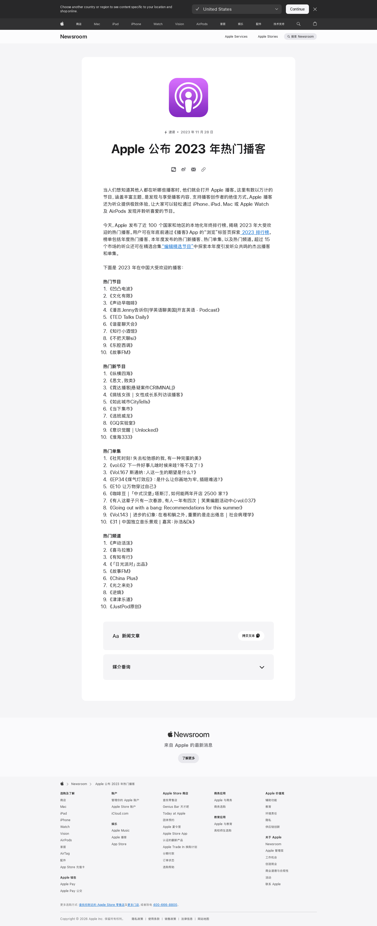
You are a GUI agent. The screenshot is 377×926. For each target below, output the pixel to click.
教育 (268, 806)
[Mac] (97, 24)
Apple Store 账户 (124, 806)
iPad (63, 813)
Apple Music (121, 830)
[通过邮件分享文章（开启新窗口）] (193, 169)
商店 (63, 800)
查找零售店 (170, 800)
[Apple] (62, 24)
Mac (63, 806)
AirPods (66, 840)
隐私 (268, 820)
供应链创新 (272, 826)
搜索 (302, 36)
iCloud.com (120, 813)
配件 (63, 860)
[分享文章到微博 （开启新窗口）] (183, 169)
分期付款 (168, 853)
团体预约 (168, 820)
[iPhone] (136, 24)
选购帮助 (168, 867)
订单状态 (168, 860)
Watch (65, 826)
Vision (64, 833)
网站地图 (203, 919)
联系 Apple (273, 884)
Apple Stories (268, 36)
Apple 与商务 (223, 800)
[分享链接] (203, 169)
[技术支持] (278, 24)
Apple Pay (67, 884)
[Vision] (179, 24)
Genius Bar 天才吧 (176, 806)
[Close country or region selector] (315, 9)
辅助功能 (271, 800)
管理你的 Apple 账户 (125, 800)
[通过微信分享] (173, 169)
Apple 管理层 (274, 850)
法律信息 (187, 919)
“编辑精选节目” (178, 246)
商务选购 (220, 806)
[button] (236, 9)
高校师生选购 (222, 830)
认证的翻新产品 (173, 840)
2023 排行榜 (254, 232)
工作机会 (271, 857)
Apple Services (236, 36)
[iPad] (115, 24)
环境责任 (271, 813)
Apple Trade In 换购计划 (180, 847)
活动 (268, 877)
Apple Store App (175, 833)
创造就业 (271, 864)
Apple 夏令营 (172, 826)
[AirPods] (202, 24)
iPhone (65, 820)
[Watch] (158, 24)
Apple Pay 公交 (71, 891)
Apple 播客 (119, 837)
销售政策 (170, 919)
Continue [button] (297, 9)
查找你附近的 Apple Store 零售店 (102, 904)
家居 (63, 847)
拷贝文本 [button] (248, 636)
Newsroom (73, 36)
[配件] (258, 24)
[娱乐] (241, 24)
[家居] (223, 24)
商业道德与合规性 (277, 870)
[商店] (79, 24)
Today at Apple (174, 813)
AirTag (65, 853)
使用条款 (154, 919)
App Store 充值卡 (72, 867)
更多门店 (133, 904)
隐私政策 (137, 919)
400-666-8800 (165, 904)
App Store (119, 844)
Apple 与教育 (223, 824)
